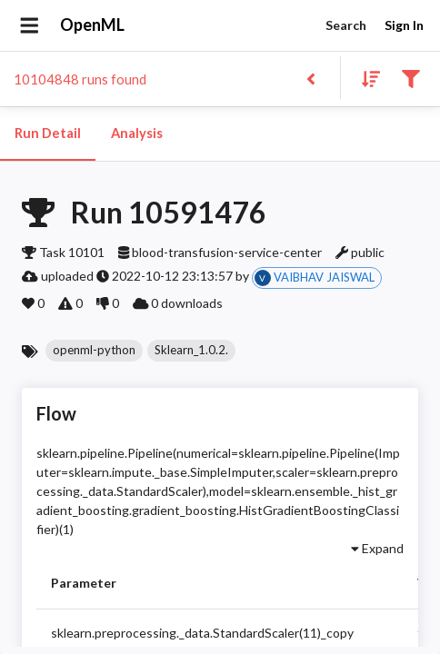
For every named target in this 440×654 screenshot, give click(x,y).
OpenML (93, 25)
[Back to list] (310, 77)
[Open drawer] (29, 25)
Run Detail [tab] (47, 133)
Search (345, 26)
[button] (94, 351)
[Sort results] (365, 77)
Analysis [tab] (136, 133)
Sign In (404, 26)
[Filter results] (410, 77)
